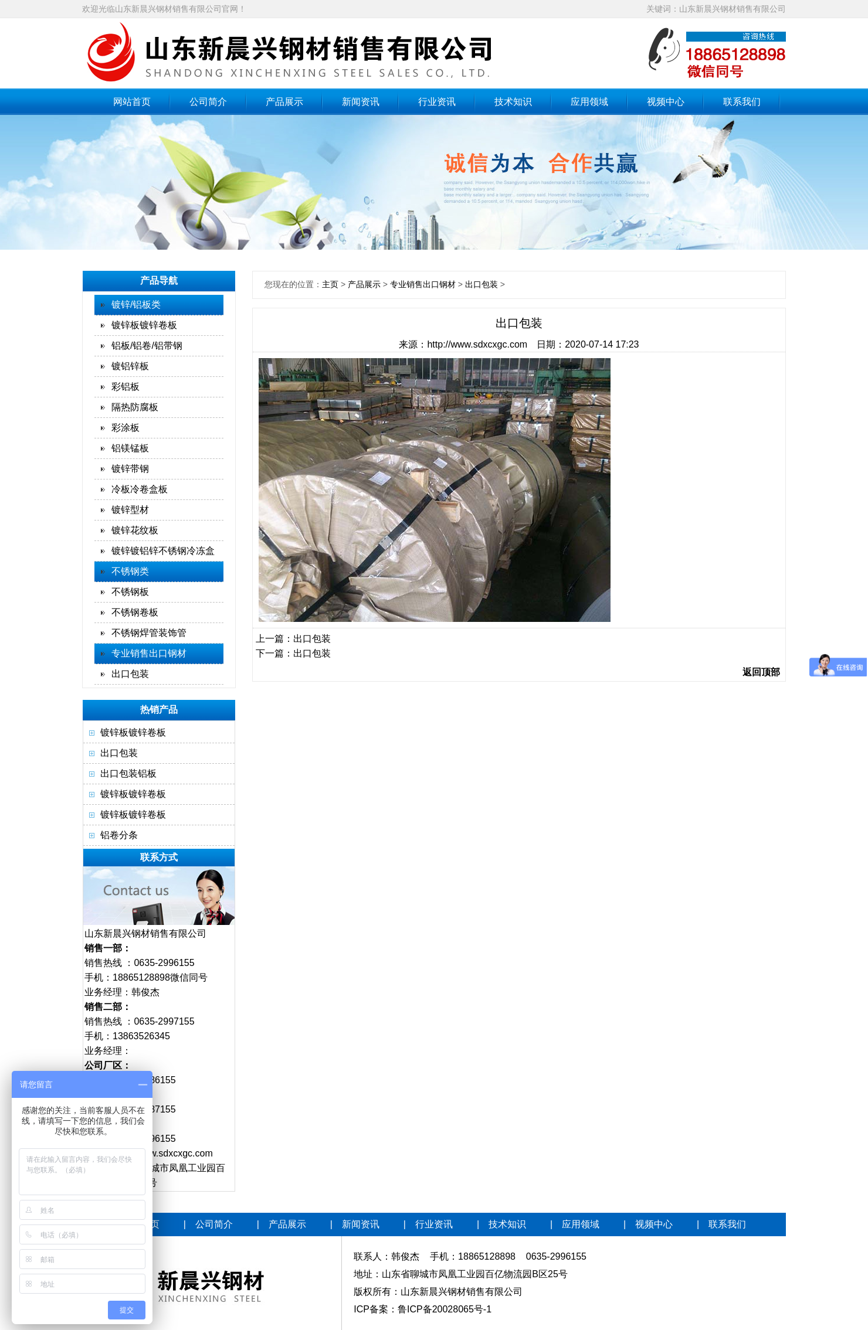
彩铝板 (125, 387)
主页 (330, 284)
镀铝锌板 (130, 366)
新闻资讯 (360, 102)
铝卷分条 (119, 835)
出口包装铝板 (128, 773)
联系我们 (742, 102)
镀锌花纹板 (134, 530)
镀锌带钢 (130, 469)
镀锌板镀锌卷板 (144, 325)
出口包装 (130, 674)
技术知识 (513, 102)
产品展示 (284, 102)
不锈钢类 (130, 571)
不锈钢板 (130, 592)
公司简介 (208, 102)
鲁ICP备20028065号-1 (444, 1309)
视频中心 (665, 102)
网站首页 (132, 102)
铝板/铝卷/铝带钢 (146, 346)
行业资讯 (437, 102)
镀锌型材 (130, 510)
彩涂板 (125, 428)
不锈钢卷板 (134, 612)
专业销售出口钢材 (149, 653)
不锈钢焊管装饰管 (149, 633)
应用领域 (589, 102)
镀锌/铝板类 (136, 304)
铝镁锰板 (130, 448)
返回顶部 (761, 672)
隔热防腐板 (134, 407)
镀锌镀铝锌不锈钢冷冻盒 (163, 551)
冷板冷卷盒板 (139, 489)
